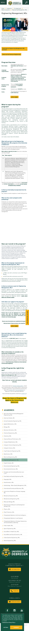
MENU (2, 2)
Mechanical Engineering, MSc (11, 495)
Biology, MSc (7, 427)
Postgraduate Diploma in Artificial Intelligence (15, 515)
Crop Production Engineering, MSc (12, 451)
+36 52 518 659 (14, 585)
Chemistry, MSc (7, 436)
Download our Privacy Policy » (8, 622)
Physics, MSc (7, 509)
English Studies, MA (8, 463)
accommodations (20, 390)
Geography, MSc (7, 479)
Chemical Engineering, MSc (10, 433)
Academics (9, 8)
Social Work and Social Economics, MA (13, 534)
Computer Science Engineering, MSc (12, 445)
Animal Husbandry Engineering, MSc (12, 421)
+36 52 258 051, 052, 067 (14, 581)
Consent (16, 627)
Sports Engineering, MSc (10, 528)
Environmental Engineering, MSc (11, 466)
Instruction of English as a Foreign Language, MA (14, 492)
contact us (23, 393)
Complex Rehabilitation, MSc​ (11, 442)
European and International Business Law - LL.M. (14, 472)
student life (11, 390)
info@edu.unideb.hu (14, 598)
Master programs (6, 9)
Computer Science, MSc (9, 448)
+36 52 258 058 (14, 577)
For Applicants (17, 8)
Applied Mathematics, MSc (10, 424)
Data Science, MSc (8, 454)
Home (3, 8)
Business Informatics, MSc (10, 430)
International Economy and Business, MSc (14, 488)
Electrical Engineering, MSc (10, 457)
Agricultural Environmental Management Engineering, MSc (13, 414)
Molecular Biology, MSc (9, 501)
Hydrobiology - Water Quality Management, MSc (15, 485)
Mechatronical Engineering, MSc (11, 498)
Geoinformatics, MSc (9, 482)
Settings (5, 627)
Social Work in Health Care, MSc (11, 531)
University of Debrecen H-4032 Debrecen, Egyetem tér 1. (14, 564)
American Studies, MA (9, 418)
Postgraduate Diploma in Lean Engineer (13, 518)
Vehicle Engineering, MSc (10, 540)
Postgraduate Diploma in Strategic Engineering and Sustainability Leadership (15, 521)
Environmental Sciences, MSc (11, 469)
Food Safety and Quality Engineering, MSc (13, 476)
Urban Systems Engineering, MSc (12, 537)
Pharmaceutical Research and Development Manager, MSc (14, 505)
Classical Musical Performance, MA (12, 439)
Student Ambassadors (18, 385)
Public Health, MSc (8, 525)
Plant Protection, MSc (9, 512)
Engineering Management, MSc (19, 9)
